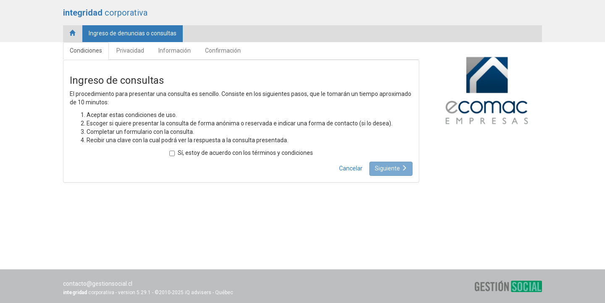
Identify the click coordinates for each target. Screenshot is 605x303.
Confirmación (223, 50)
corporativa (105, 13)
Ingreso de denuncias (132, 33)
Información (174, 50)
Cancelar (351, 168)
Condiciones (86, 50)
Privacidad (130, 50)
